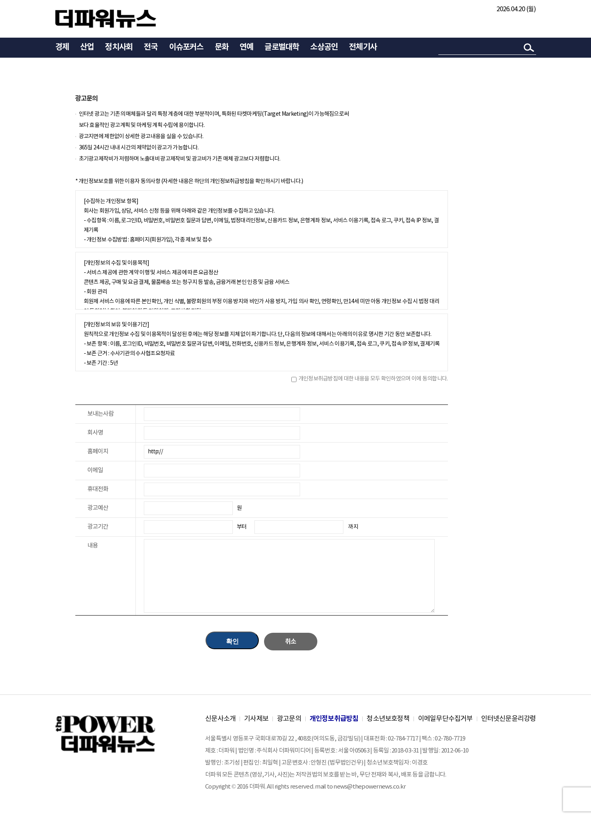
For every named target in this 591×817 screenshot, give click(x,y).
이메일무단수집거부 (445, 719)
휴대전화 (98, 489)
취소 (291, 642)
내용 (92, 545)
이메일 (95, 470)
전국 (150, 47)
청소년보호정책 (388, 719)
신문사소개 (220, 719)
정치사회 (119, 47)
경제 (62, 47)
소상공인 (324, 47)
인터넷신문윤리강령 (508, 719)
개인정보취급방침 (334, 718)
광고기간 (98, 526)
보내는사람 (100, 414)
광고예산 (98, 508)
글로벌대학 (281, 47)
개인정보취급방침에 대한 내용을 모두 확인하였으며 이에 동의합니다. (373, 379)
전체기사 (363, 47)
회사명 (95, 432)
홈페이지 (98, 451)
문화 (221, 47)
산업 (87, 47)
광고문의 (289, 719)
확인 (232, 641)
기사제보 (256, 719)
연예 (246, 47)
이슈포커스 (186, 47)
